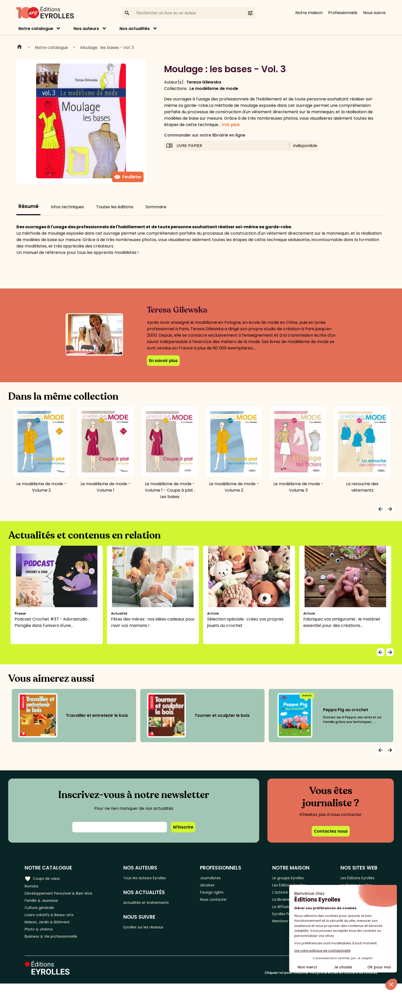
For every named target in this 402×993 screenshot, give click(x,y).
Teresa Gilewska (203, 82)
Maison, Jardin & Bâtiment (51, 929)
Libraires (214, 886)
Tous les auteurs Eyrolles (153, 878)
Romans (33, 886)
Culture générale (42, 912)
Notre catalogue (35, 29)
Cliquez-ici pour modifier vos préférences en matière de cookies (321, 982)
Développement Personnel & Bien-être (64, 895)
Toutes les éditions (114, 207)
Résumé (28, 206)
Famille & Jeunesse (44, 903)
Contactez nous (331, 831)
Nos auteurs (86, 29)
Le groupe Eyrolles (291, 878)
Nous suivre (374, 13)
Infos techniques (67, 207)
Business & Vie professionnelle (55, 945)
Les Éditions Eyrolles (357, 878)
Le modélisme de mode (213, 88)
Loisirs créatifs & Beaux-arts (53, 920)
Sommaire (156, 207)
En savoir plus (163, 361)
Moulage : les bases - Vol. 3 (107, 47)
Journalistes (218, 878)
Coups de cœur (44, 878)
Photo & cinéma (41, 937)
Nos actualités (134, 29)
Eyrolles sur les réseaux (152, 930)
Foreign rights (220, 895)
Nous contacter (222, 903)
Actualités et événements (155, 904)
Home (19, 47)
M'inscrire (183, 827)
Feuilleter (128, 177)
